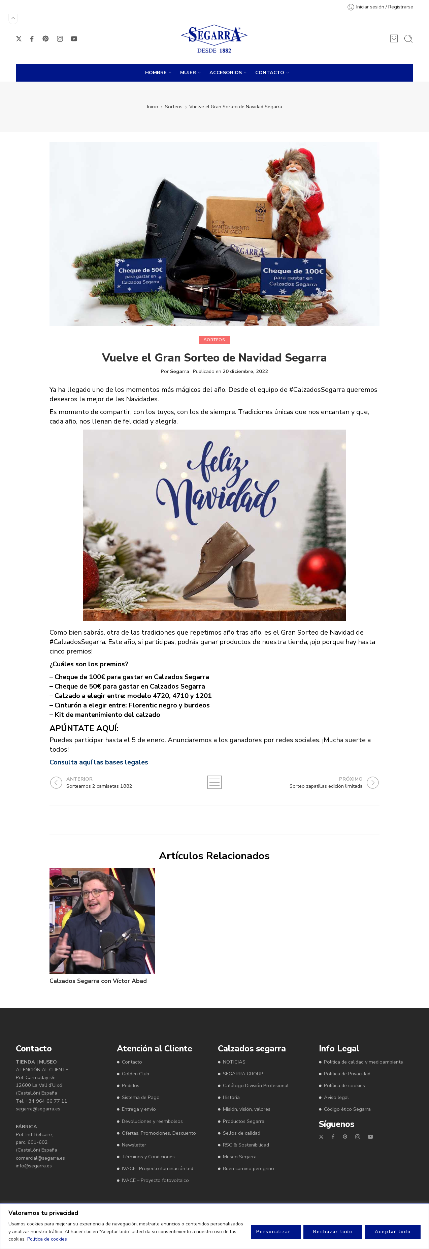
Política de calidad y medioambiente (363, 1061)
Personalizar (273, 1231)
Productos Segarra (243, 1121)
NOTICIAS (234, 1061)
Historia (231, 1097)
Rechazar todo (333, 1231)
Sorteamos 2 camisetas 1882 (314, 981)
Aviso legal (336, 1097)
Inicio (152, 106)
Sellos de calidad (241, 1133)
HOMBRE (156, 72)
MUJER (188, 72)
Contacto (132, 1061)
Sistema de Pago (141, 1097)
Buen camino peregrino (248, 1168)
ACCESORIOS (225, 72)
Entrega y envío (139, 1109)
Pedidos (130, 1085)
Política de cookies (47, 1239)
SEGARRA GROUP (243, 1073)
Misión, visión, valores (246, 1109)
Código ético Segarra (347, 1109)
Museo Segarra (240, 1156)
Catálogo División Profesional (256, 1085)
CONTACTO (269, 72)
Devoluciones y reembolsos (152, 1121)
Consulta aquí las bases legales (99, 762)
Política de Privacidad (347, 1073)
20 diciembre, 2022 (245, 371)
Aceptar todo (393, 1231)
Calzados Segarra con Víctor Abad (98, 981)
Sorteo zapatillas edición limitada (209, 981)
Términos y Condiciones (148, 1156)
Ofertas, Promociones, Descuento (159, 1133)
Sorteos (174, 106)
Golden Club (135, 1073)
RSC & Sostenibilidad (246, 1144)
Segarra (179, 371)
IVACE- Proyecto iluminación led (157, 1168)
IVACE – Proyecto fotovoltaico (155, 1180)
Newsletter (134, 1144)
